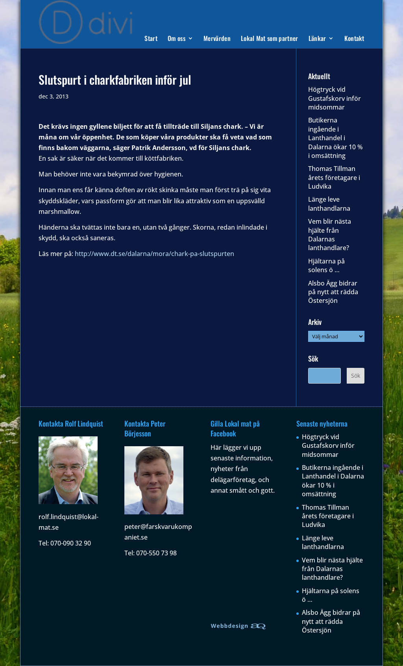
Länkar (317, 39)
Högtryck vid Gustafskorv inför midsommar (334, 98)
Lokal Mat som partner (269, 39)
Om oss (176, 39)
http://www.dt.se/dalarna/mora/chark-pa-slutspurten (154, 253)
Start (150, 39)
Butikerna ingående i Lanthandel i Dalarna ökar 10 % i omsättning (335, 138)
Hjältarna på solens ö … (326, 265)
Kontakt (354, 39)
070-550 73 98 (156, 553)
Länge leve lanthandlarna (329, 203)
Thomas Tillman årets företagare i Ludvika (334, 177)
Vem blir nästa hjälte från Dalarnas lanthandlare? (329, 234)
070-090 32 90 (70, 543)
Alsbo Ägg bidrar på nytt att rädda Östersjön (333, 292)
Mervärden (217, 39)
